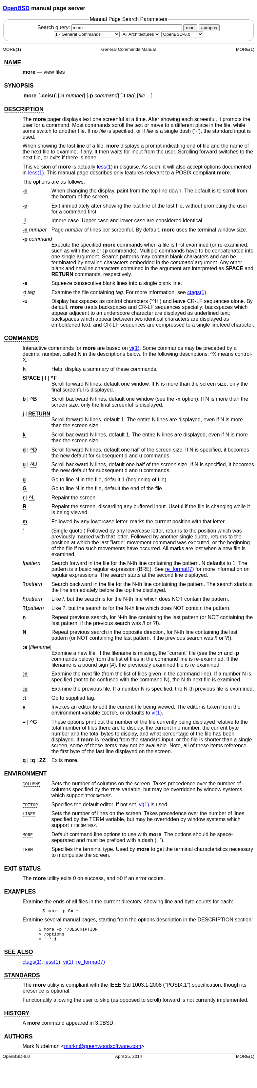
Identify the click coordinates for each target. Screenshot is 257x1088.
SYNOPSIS (18, 85)
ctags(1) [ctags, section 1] (196, 292)
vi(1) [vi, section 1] (134, 348)
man (190, 27)
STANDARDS (22, 978)
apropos (209, 27)
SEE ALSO (18, 955)
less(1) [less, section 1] (105, 167)
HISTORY (16, 1016)
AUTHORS (18, 1039)
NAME (12, 62)
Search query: (110, 27)
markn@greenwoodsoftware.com (102, 1049)
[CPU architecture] (140, 34)
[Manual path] (182, 34)
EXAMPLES (20, 891)
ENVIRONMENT (25, 773)
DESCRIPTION (23, 109)
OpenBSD (16, 8)
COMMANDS (21, 338)
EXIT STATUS (22, 868)
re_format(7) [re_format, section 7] (179, 569)
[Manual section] (87, 34)
